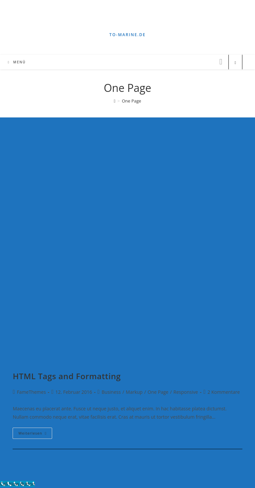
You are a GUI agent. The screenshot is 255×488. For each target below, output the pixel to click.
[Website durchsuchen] (235, 62)
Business (111, 392)
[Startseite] (115, 101)
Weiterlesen (35, 434)
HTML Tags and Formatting (67, 376)
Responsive (185, 392)
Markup (134, 392)
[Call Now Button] (17, 484)
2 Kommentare (224, 392)
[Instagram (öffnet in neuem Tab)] (221, 61)
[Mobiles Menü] (17, 62)
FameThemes (31, 392)
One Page (158, 392)
